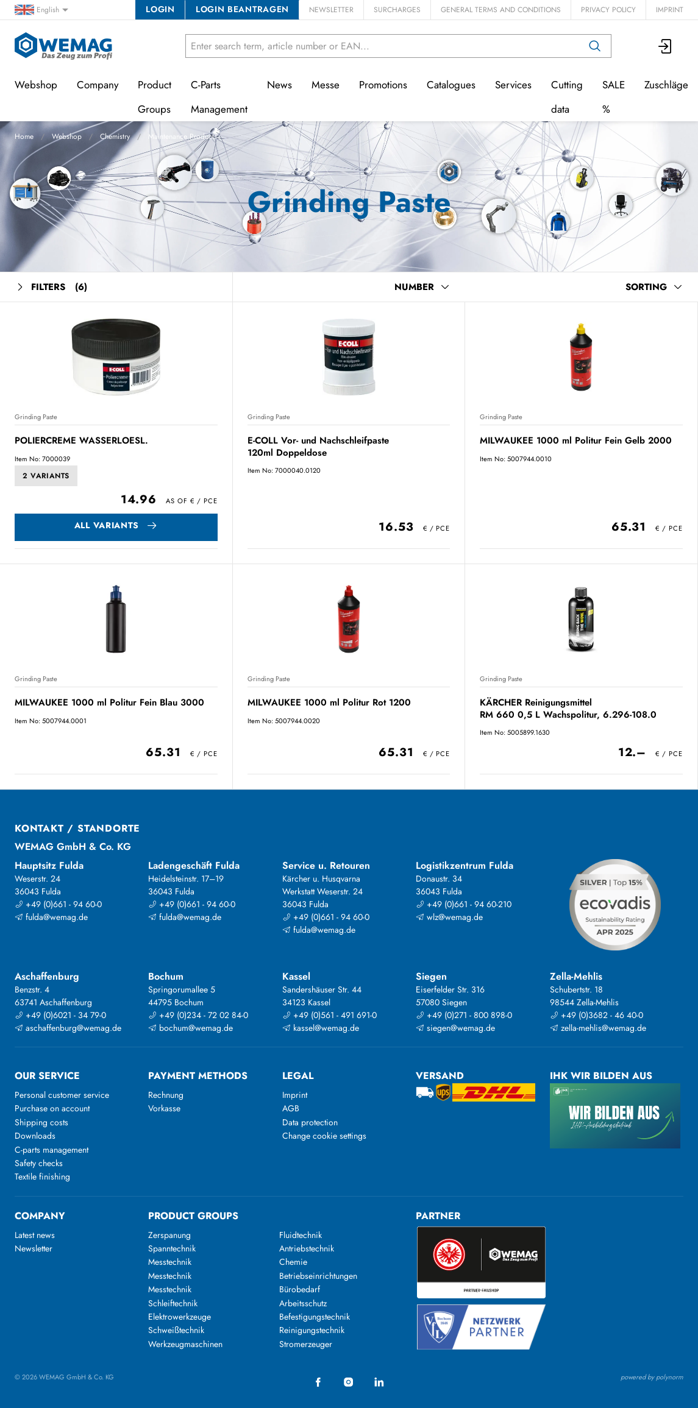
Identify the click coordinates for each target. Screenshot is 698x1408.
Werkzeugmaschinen (185, 1344)
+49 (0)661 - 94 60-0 (58, 904)
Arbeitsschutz (303, 1303)
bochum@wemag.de (190, 1028)
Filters (51, 287)
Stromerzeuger (305, 1344)
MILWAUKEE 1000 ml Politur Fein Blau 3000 (109, 702)
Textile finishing (42, 1176)
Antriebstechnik (306, 1248)
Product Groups (154, 96)
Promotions (383, 84)
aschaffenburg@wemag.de (68, 1028)
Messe (326, 84)
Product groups (193, 1216)
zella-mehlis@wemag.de (598, 1028)
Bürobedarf (299, 1289)
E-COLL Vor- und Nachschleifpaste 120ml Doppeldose (318, 446)
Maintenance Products (182, 136)
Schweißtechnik (176, 1330)
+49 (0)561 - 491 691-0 (329, 1015)
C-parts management (51, 1150)
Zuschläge (666, 84)
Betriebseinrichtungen (318, 1276)
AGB (290, 1108)
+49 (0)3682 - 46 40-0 (596, 1015)
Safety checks (39, 1163)
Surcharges (397, 9)
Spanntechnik (172, 1248)
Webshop (67, 136)
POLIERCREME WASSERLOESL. (81, 440)
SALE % (613, 96)
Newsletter (331, 9)
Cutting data (567, 96)
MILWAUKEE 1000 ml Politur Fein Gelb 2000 (576, 440)
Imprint (669, 9)
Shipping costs (41, 1122)
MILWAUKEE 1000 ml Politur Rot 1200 (329, 702)
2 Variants (46, 475)
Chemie (293, 1262)
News (279, 84)
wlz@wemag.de (449, 917)
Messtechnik (169, 1262)
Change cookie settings (324, 1136)
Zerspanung (169, 1235)
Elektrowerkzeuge (179, 1317)
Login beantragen (242, 9)
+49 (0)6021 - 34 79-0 (60, 1015)
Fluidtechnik (300, 1235)
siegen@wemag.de (455, 1028)
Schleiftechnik (173, 1303)
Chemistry (115, 136)
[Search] (595, 46)
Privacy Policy (608, 9)
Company (97, 84)
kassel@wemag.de (320, 1028)
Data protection (310, 1122)
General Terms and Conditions (501, 9)
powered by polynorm (652, 1377)
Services (513, 84)
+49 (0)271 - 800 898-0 (464, 1015)
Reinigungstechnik (311, 1330)
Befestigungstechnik (314, 1317)
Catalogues (451, 84)
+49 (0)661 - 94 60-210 (463, 904)
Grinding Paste (36, 417)
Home (24, 136)
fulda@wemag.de (51, 917)
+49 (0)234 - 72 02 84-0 (198, 1015)
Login (160, 9)
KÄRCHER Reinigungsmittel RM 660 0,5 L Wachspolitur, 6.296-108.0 (568, 708)
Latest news (35, 1235)
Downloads (35, 1136)
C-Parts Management (219, 96)
